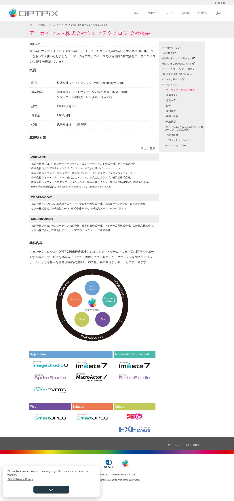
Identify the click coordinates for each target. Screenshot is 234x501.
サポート (152, 12)
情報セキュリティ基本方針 (177, 58)
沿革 (168, 105)
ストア (169, 12)
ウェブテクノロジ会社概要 (180, 90)
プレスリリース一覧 (174, 79)
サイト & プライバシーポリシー (180, 69)
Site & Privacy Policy (20, 479)
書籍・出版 (172, 116)
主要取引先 (172, 95)
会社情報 (202, 12)
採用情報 (185, 12)
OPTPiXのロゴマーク (177, 145)
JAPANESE (206, 3)
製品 (136, 12)
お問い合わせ (192, 444)
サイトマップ (174, 444)
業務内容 (171, 100)
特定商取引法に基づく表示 (177, 74)
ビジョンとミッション (178, 140)
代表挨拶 (171, 121)
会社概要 (168, 53)
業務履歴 (171, 111)
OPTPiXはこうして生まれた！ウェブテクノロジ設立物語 (184, 128)
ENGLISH (220, 3)
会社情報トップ (171, 47)
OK (51, 489)
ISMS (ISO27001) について (177, 63)
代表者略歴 (172, 135)
